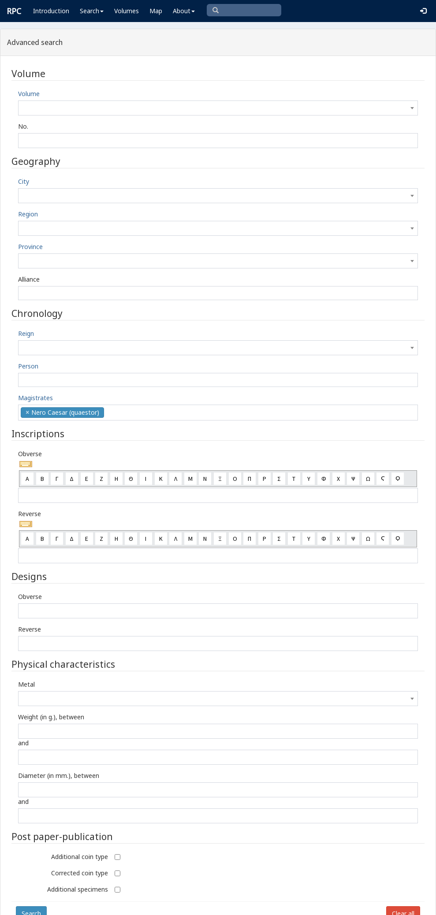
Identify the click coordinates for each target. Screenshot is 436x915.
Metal (26, 684)
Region (28, 214)
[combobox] (218, 107)
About (184, 11)
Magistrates (35, 398)
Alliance (29, 279)
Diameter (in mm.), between (58, 775)
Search (92, 11)
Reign (26, 333)
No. (23, 126)
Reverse (29, 514)
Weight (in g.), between (51, 717)
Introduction (51, 11)
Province (30, 246)
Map (155, 11)
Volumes (126, 11)
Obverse (30, 454)
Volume (29, 93)
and (23, 743)
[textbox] (218, 108)
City (23, 181)
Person (28, 366)
